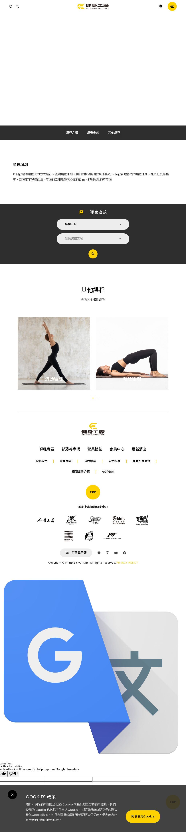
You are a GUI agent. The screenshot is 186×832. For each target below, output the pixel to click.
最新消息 (139, 449)
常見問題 (66, 461)
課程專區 (46, 449)
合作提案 (90, 461)
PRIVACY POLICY (127, 562)
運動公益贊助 (142, 461)
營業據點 (94, 449)
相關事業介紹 (81, 472)
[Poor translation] (13, 774)
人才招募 (114, 461)
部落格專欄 (71, 449)
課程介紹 (72, 133)
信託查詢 (108, 472)
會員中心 (117, 449)
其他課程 (114, 133)
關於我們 (41, 461)
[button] (93, 398)
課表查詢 (93, 133)
